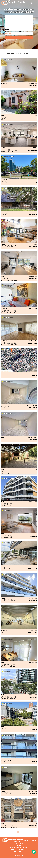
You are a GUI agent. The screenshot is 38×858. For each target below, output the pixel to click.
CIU (23, 854)
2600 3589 (19, 845)
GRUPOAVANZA (19, 856)
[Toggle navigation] (31, 3)
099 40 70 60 (19, 844)
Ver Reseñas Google (30, 840)
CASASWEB (17, 854)
